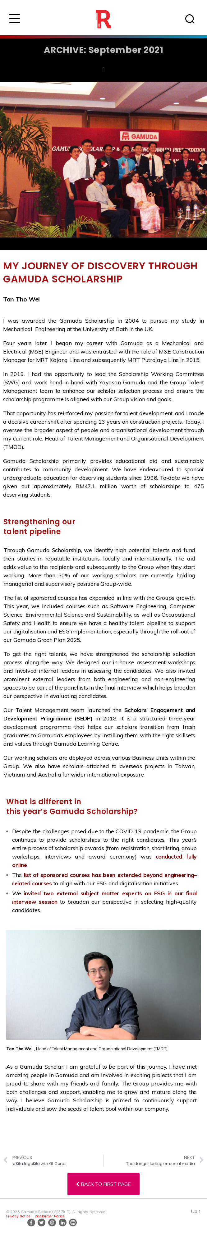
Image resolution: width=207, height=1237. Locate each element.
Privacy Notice (18, 1216)
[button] (104, 70)
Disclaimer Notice (50, 1216)
